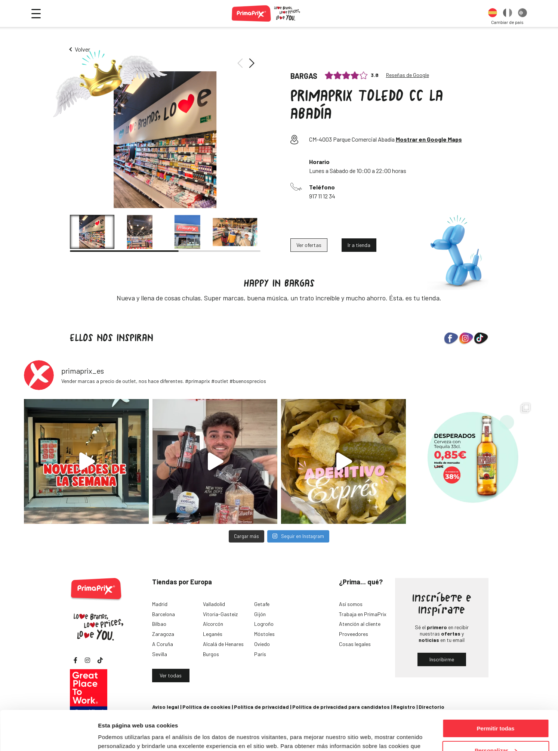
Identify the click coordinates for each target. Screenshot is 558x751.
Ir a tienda (359, 245)
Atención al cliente (359, 624)
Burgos (211, 654)
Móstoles (264, 634)
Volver (82, 49)
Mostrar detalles (120, 736)
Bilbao (159, 624)
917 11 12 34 (322, 196)
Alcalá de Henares (223, 644)
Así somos (351, 604)
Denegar (495, 732)
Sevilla (159, 654)
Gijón (260, 614)
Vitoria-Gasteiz (220, 614)
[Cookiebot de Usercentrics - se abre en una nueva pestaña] (48, 736)
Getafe (261, 604)
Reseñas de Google (407, 75)
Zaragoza (163, 634)
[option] (492, 13)
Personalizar (496, 711)
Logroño (264, 624)
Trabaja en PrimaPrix (362, 614)
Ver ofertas (308, 245)
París (260, 654)
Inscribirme (441, 659)
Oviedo (262, 644)
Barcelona (163, 614)
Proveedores (353, 634)
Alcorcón (213, 624)
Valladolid (214, 604)
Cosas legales (355, 644)
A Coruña (162, 644)
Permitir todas (496, 689)
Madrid (159, 604)
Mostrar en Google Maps (429, 139)
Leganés (212, 634)
